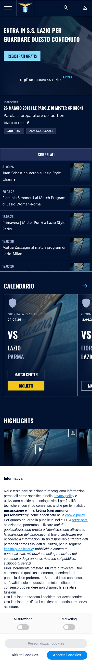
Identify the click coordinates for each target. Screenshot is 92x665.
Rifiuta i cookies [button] (25, 655)
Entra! (68, 77)
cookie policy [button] (75, 515)
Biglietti (26, 386)
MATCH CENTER (26, 374)
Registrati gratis (22, 56)
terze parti (80, 520)
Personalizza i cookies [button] (46, 643)
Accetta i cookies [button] (67, 655)
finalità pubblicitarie (18, 549)
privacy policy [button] (63, 496)
